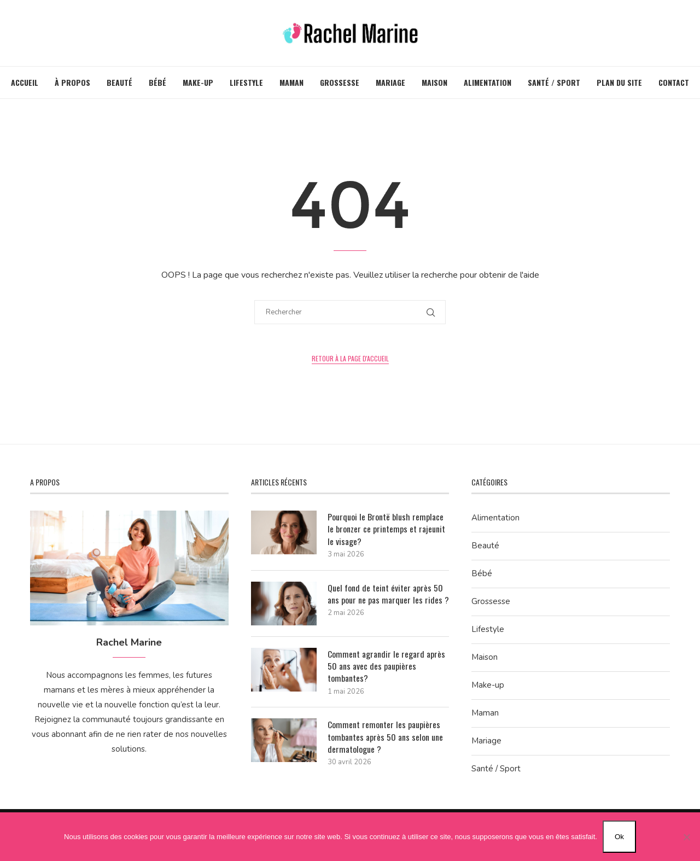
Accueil (24, 82)
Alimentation (487, 82)
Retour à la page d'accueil (350, 358)
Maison (434, 82)
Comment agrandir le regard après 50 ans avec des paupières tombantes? (386, 666)
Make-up (198, 82)
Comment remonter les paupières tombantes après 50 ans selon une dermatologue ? (385, 737)
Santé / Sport (554, 82)
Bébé (157, 82)
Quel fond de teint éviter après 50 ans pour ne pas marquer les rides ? (388, 594)
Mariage (390, 82)
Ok (619, 837)
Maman (291, 82)
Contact (673, 82)
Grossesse (339, 82)
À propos (72, 82)
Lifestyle (246, 82)
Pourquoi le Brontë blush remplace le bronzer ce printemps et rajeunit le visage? (386, 529)
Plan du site (619, 82)
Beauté (119, 82)
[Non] (686, 836)
